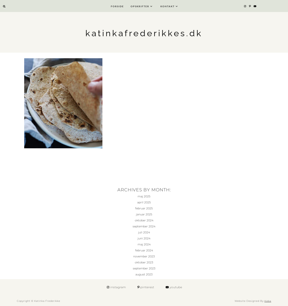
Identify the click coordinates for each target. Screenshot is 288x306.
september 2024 (144, 226)
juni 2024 (144, 238)
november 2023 (144, 256)
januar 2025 (144, 214)
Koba (267, 300)
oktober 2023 (144, 262)
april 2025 (144, 202)
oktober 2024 (144, 220)
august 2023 (144, 274)
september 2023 (144, 268)
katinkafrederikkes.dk (144, 33)
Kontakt (167, 6)
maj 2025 (144, 196)
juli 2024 (144, 232)
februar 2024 (144, 250)
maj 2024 (144, 244)
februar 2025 (144, 208)
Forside (117, 6)
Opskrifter (140, 6)
